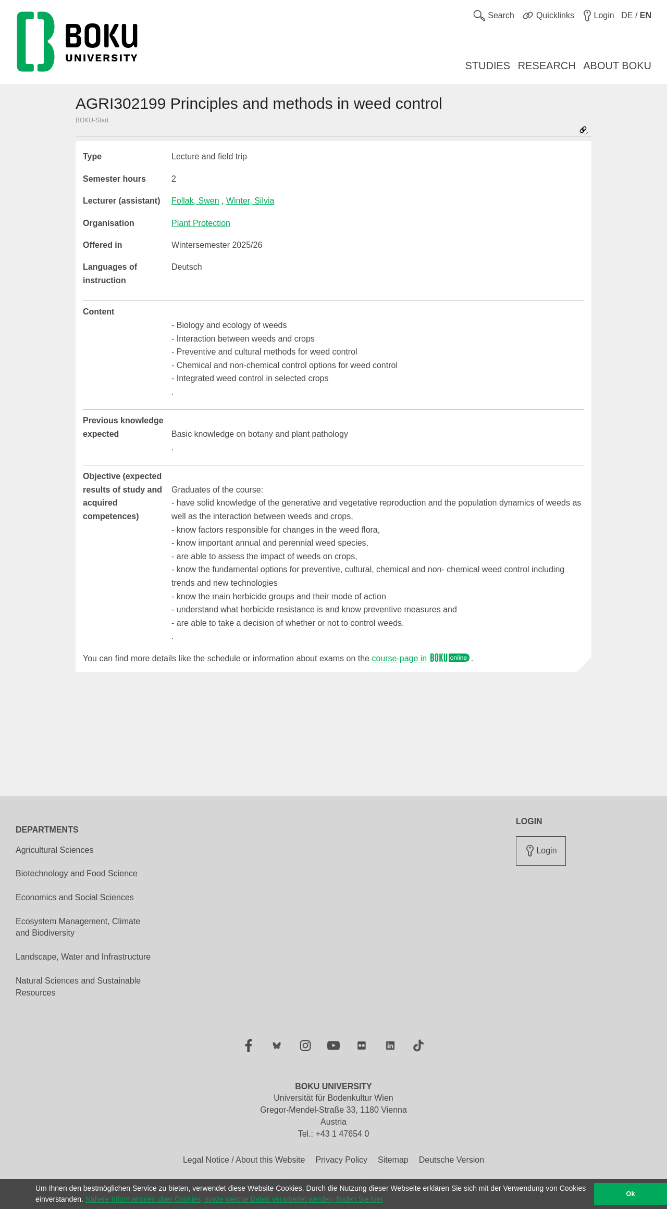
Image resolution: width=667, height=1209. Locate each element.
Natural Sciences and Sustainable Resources (78, 986)
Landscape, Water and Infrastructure (83, 956)
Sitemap (393, 1159)
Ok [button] (630, 1194)
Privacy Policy (341, 1159)
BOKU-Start (92, 120)
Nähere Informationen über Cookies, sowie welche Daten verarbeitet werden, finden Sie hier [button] (234, 1199)
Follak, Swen (195, 200)
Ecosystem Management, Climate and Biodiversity (78, 927)
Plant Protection (200, 223)
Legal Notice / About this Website (244, 1159)
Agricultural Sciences (54, 850)
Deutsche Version (451, 1159)
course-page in (421, 658)
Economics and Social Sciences (75, 897)
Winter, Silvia (250, 200)
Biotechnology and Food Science (77, 873)
